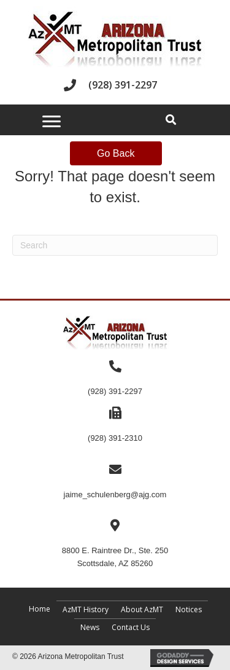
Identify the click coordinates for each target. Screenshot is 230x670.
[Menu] (51, 121)
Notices (188, 609)
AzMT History (86, 609)
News (89, 627)
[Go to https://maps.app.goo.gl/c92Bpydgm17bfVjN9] (115, 544)
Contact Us (131, 627)
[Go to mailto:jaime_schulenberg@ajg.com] (115, 482)
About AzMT (142, 609)
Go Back (115, 153)
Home (39, 609)
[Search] (115, 245)
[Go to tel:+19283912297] (115, 85)
